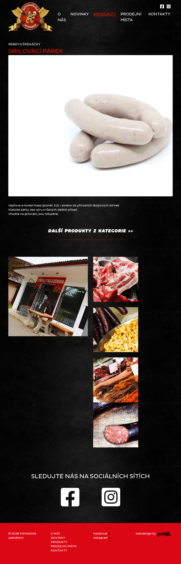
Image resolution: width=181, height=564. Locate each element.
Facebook (101, 533)
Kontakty (59, 550)
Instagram (101, 538)
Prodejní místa (64, 546)
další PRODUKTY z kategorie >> (90, 231)
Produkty (59, 542)
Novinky (58, 538)
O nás (55, 533)
